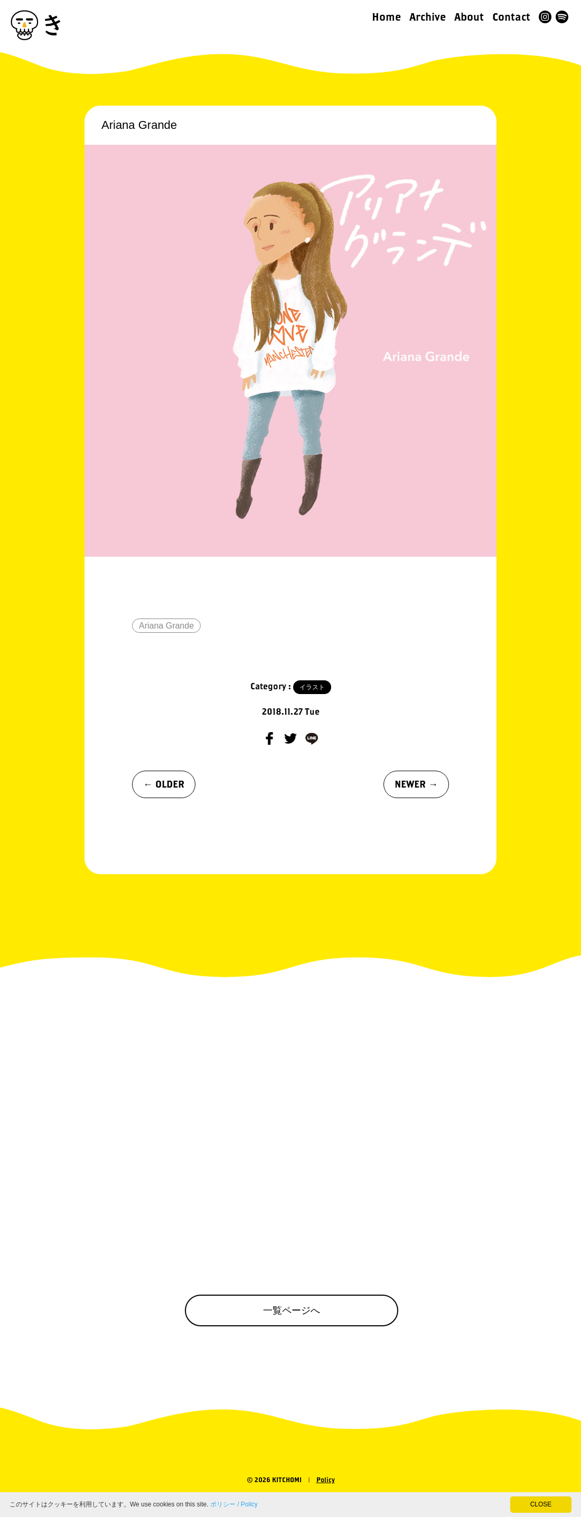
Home (386, 17)
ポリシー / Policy (234, 1504)
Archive (427, 17)
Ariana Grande (166, 625)
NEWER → (416, 784)
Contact (511, 17)
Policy (325, 1480)
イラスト (312, 687)
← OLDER (163, 784)
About (469, 17)
